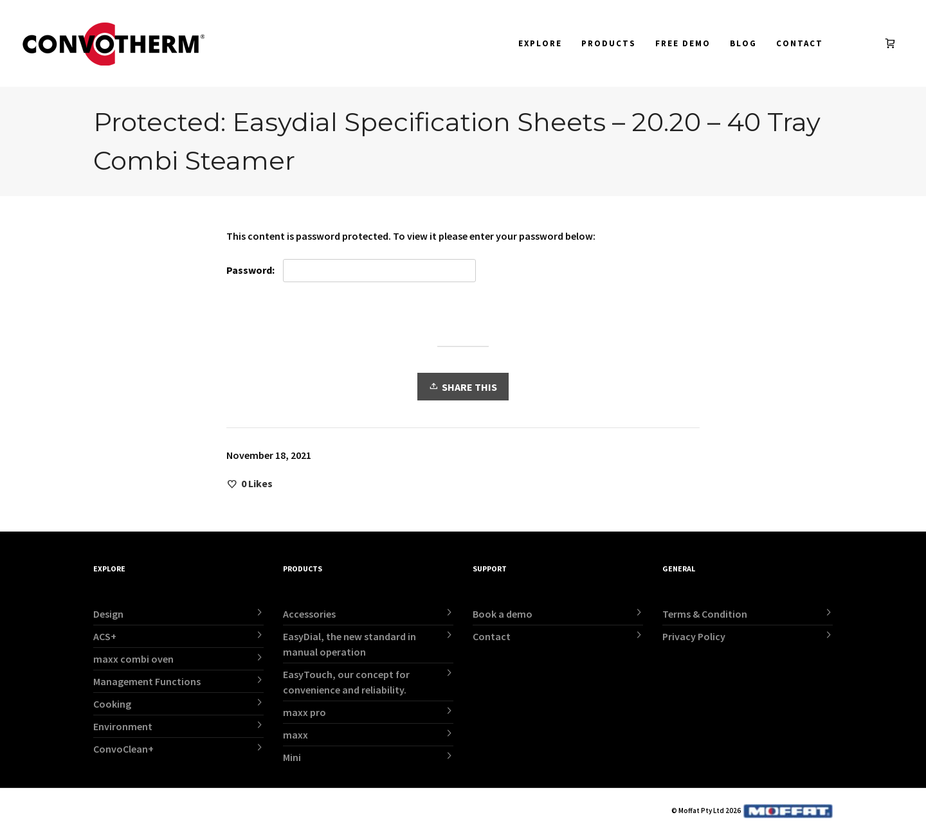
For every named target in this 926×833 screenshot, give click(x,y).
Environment (122, 726)
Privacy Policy (693, 636)
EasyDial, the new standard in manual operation (349, 644)
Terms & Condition (704, 613)
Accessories (309, 613)
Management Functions (147, 681)
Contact (492, 636)
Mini (292, 757)
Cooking (112, 703)
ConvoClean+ (123, 748)
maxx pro (304, 712)
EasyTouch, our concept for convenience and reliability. (346, 682)
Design (108, 613)
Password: (351, 270)
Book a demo (502, 613)
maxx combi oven (133, 658)
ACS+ (104, 636)
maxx (295, 734)
